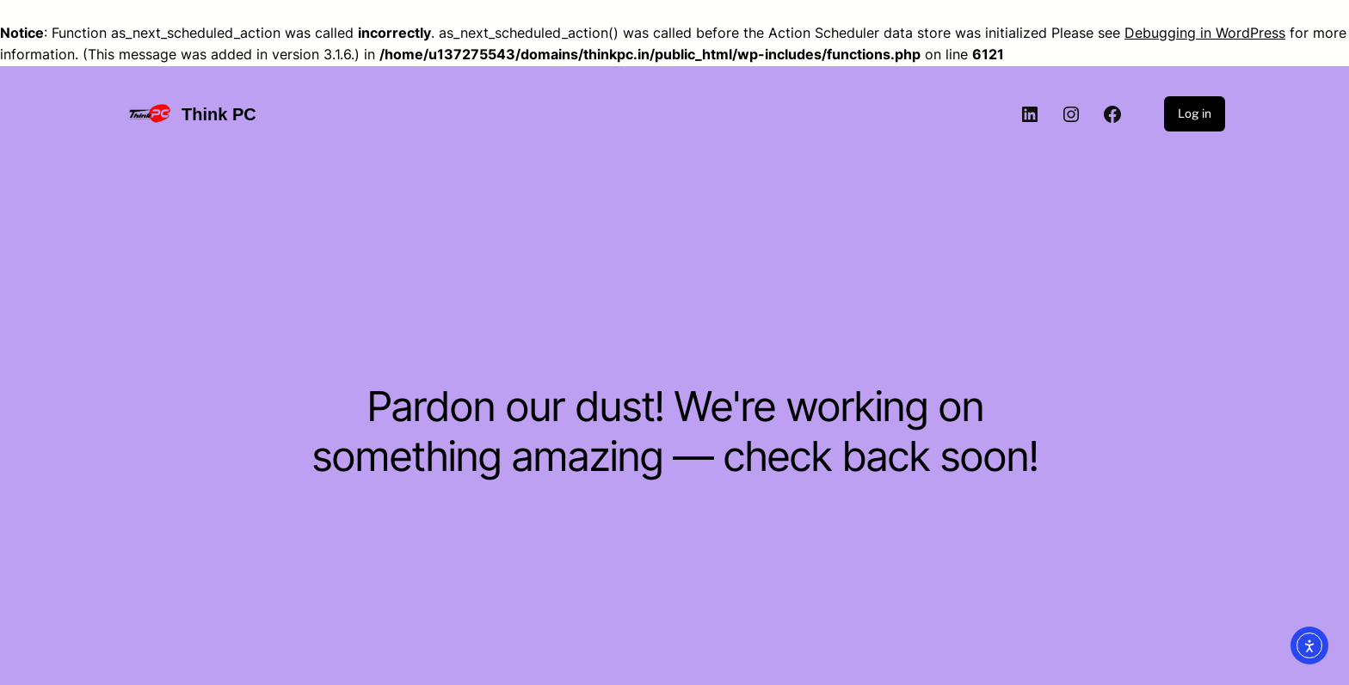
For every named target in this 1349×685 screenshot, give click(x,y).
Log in (1194, 113)
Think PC (219, 114)
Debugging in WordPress (1204, 32)
